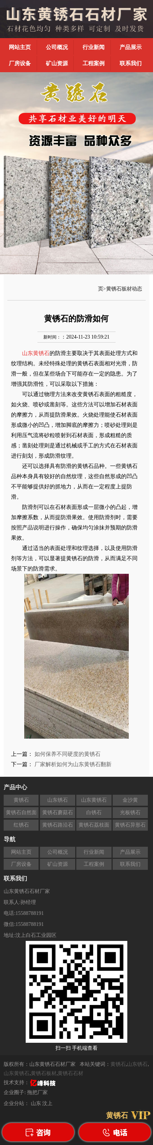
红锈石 (21, 825)
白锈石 (94, 812)
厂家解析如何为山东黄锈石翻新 (73, 764)
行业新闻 (94, 47)
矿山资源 (57, 63)
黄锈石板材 (44, 1073)
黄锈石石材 (70, 1073)
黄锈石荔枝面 (94, 825)
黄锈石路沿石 (57, 825)
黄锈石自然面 (21, 812)
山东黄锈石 (94, 800)
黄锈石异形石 (130, 825)
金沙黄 (130, 800)
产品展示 (131, 47)
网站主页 (20, 47)
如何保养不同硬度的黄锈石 (67, 754)
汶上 (47, 1103)
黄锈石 (21, 800)
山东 (37, 1103)
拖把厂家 (37, 1092)
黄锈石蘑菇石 (57, 812)
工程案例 (94, 63)
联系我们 (131, 63)
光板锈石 (130, 812)
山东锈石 (57, 800)
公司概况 (57, 47)
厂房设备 (20, 63)
